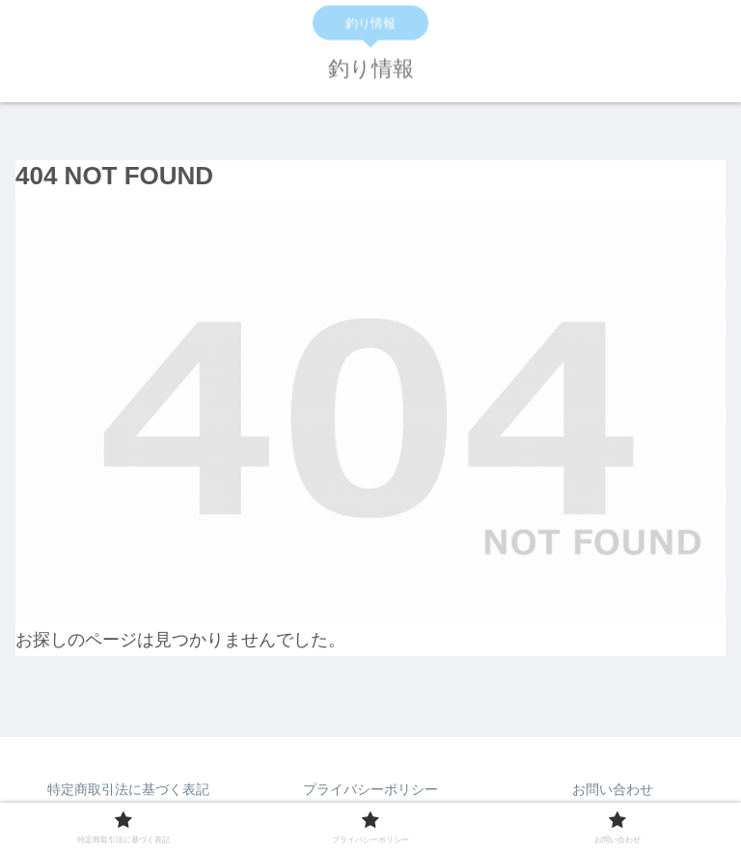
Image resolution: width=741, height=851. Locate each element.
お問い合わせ (612, 789)
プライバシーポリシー (370, 789)
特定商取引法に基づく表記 (128, 789)
